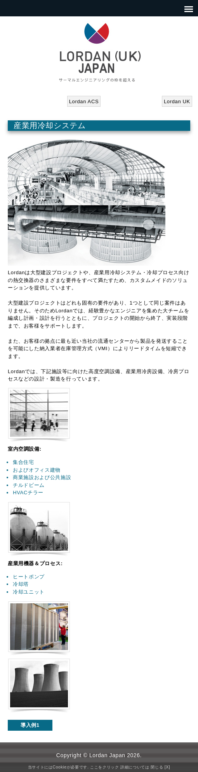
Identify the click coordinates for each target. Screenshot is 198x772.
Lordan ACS (84, 101)
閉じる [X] (160, 767)
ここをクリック (104, 767)
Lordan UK (177, 101)
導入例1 (30, 725)
